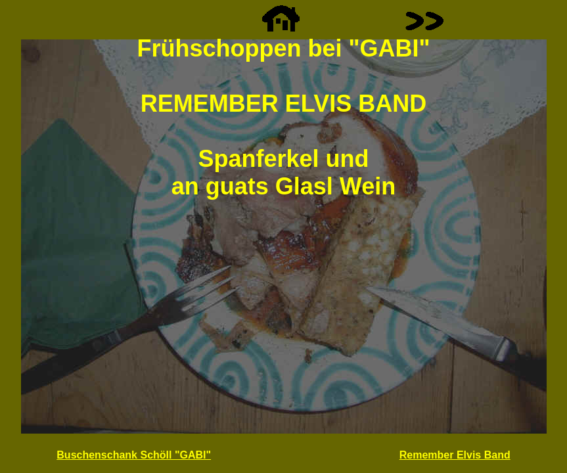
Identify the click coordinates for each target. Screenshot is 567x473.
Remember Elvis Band (454, 455)
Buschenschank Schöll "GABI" (134, 455)
